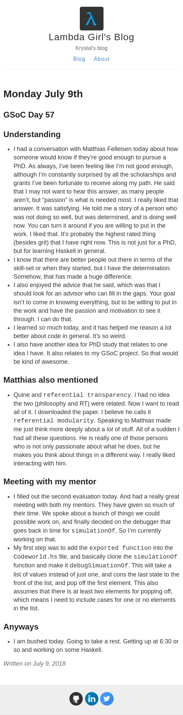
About (102, 59)
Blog (79, 59)
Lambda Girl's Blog (92, 37)
